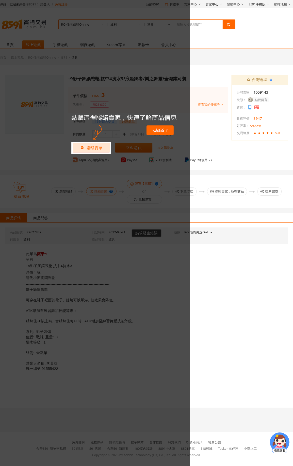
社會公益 (214, 442)
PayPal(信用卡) (198, 159)
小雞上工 (250, 448)
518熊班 (206, 448)
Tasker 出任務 (228, 448)
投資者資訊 (194, 442)
